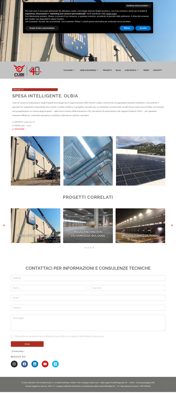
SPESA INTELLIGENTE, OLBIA (35, 236)
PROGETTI (107, 70)
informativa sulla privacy (92, 337)
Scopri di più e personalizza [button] (42, 28)
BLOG (118, 70)
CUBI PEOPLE (132, 70)
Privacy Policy (19, 352)
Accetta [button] (143, 28)
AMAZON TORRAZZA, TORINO (140, 236)
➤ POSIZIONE (18, 129)
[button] (4, 226)
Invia (27, 344)
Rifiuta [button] (127, 28)
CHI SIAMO (69, 70)
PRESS (146, 70)
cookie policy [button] (111, 14)
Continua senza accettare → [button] (138, 6)
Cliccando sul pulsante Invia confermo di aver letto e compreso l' (59, 337)
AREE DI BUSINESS (89, 70)
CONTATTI (157, 70)
